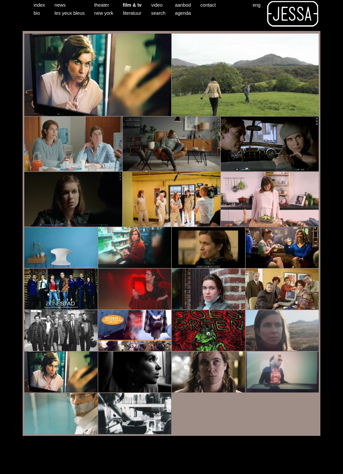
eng (257, 5)
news (60, 5)
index (39, 5)
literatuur (132, 13)
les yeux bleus (70, 13)
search (158, 13)
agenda (183, 13)
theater (101, 5)
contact (208, 5)
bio (37, 13)
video (157, 5)
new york (103, 13)
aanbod (183, 5)
